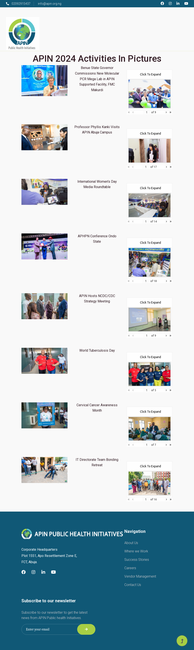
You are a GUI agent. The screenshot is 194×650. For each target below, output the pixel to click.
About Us (131, 543)
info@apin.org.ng (49, 3)
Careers (130, 568)
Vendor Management (140, 576)
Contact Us (132, 585)
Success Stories (136, 560)
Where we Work (136, 551)
